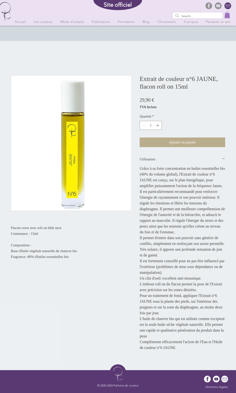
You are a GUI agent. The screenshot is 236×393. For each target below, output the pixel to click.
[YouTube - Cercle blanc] (216, 379)
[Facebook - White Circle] (207, 379)
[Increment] (158, 125)
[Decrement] (143, 125)
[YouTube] (218, 5)
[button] (227, 15)
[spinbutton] (150, 125)
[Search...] (197, 16)
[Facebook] (208, 5)
